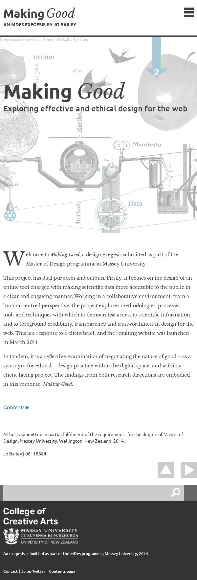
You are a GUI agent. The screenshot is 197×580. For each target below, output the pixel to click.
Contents (13, 407)
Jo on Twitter (33, 571)
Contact (10, 571)
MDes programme (86, 553)
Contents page (62, 571)
